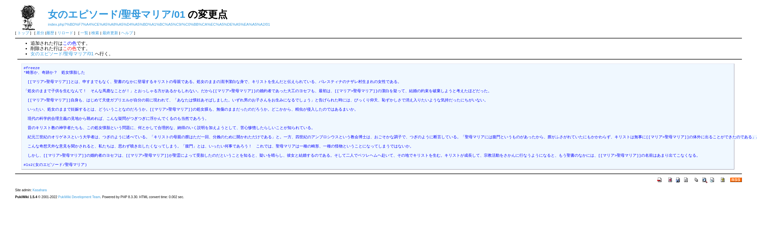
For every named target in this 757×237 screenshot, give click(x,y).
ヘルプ (127, 33)
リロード (65, 33)
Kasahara (39, 190)
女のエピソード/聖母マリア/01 (116, 14)
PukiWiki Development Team (79, 197)
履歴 (50, 33)
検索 (95, 33)
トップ (23, 33)
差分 (40, 33)
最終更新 (110, 33)
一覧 (84, 33)
